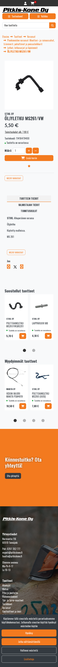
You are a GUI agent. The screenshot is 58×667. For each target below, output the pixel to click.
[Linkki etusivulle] (25, 10)
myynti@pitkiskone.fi (12, 552)
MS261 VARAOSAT (14, 178)
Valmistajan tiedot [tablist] (29, 205)
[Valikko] (43, 16)
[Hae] (25, 25)
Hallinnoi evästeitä (29, 650)
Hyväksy (29, 633)
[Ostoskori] (32, 3)
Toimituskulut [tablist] (29, 211)
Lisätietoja (29, 659)
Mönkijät (6, 585)
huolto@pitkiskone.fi (12, 556)
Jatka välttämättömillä (29, 642)
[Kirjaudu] (26, 3)
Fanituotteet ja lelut (11, 611)
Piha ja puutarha (10, 593)
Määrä (8, 150)
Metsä (5, 589)
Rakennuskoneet (10, 596)
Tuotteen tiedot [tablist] (29, 198)
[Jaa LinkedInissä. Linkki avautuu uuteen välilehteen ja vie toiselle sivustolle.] (23, 267)
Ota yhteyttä (13, 476)
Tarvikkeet (7, 604)
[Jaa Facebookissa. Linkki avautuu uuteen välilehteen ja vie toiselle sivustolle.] (10, 267)
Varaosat (6, 608)
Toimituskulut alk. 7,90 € (16, 132)
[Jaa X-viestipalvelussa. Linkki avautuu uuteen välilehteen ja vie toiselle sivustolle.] (16, 267)
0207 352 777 (13, 549)
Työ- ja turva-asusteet (13, 600)
